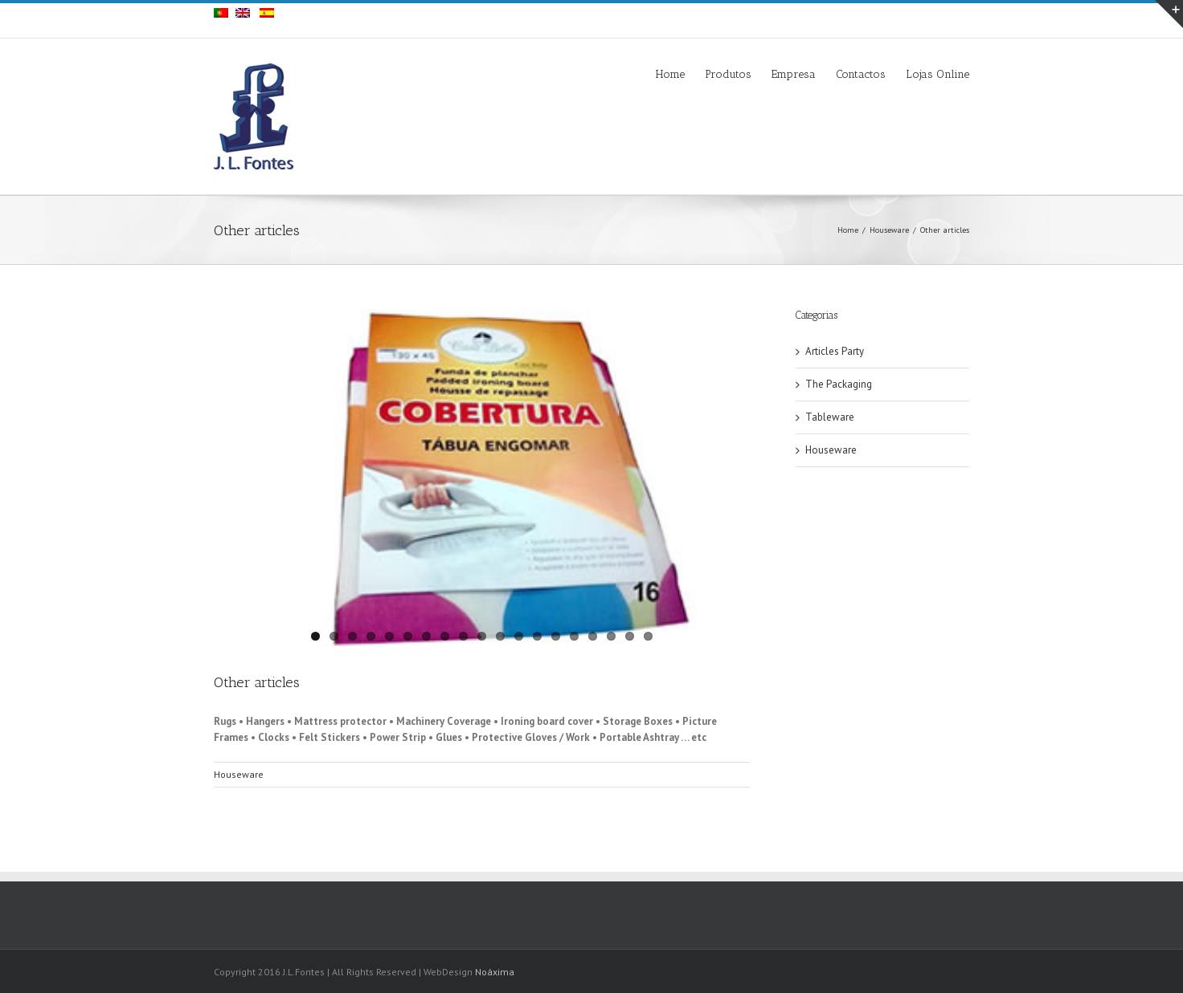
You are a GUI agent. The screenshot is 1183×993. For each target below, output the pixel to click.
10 (481, 636)
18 (629, 636)
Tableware (829, 417)
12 (518, 636)
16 (592, 636)
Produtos (728, 74)
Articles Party (834, 351)
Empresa (794, 74)
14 (555, 636)
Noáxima (494, 972)
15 (574, 636)
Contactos (861, 74)
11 (500, 636)
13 (537, 636)
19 (648, 636)
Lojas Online (937, 74)
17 (611, 636)
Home (670, 74)
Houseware (889, 230)
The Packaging (838, 384)
